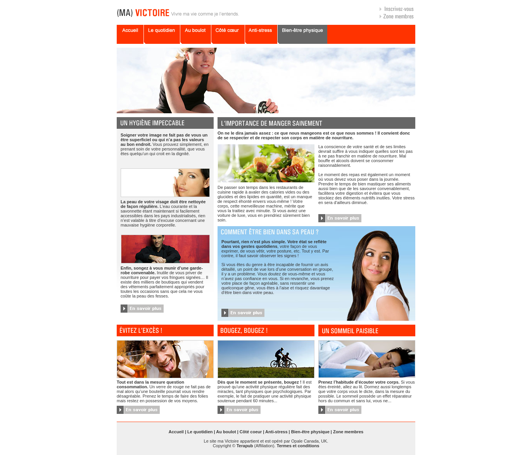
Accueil (176, 431)
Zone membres (348, 431)
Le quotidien (199, 431)
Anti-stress (276, 431)
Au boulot (226, 431)
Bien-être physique (310, 431)
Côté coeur (251, 431)
